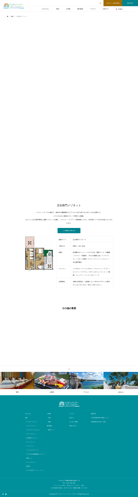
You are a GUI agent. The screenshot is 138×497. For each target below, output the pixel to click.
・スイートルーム (30, 442)
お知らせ (105, 9)
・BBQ (49, 418)
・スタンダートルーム (31, 422)
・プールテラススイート (32, 450)
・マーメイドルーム (30, 462)
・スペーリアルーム (30, 426)
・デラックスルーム (30, 434)
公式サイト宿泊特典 (113, 3)
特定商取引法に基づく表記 (98, 422)
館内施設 (80, 9)
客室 (57, 9)
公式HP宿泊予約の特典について (100, 418)
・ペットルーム (29, 446)
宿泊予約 (130, 3)
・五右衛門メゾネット (31, 438)
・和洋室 (27, 466)
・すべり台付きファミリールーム (34, 470)
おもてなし (45, 9)
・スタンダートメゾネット (32, 430)
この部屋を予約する (69, 231)
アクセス (93, 9)
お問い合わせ (72, 426)
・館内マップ (50, 430)
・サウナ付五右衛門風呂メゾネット (35, 454)
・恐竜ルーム (28, 458)
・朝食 (49, 422)
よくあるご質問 (73, 422)
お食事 (68, 9)
